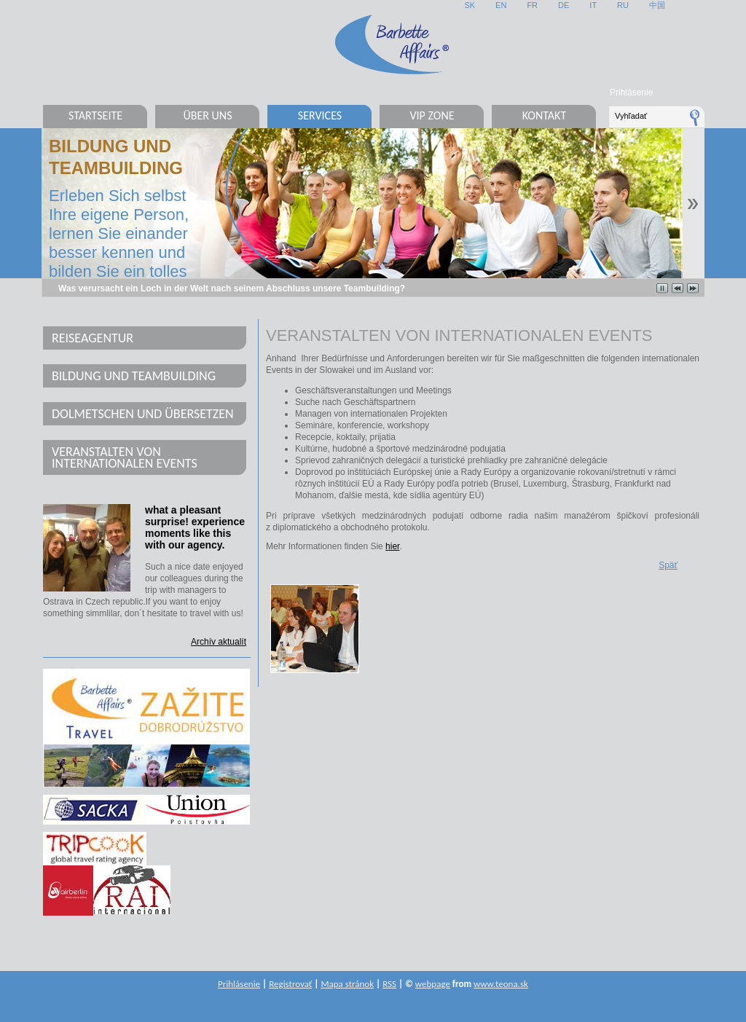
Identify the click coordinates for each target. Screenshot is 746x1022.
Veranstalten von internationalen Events (124, 457)
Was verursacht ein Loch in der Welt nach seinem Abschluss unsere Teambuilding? (231, 288)
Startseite (95, 115)
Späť (668, 565)
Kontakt (544, 115)
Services (320, 115)
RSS (389, 983)
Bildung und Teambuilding (134, 376)
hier (392, 546)
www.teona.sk (501, 983)
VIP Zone (431, 115)
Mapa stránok (347, 983)
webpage (432, 983)
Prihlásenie (631, 92)
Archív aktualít (218, 642)
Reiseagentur (92, 338)
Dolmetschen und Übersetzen (143, 414)
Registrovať (290, 983)
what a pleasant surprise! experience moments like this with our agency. (195, 527)
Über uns (207, 115)
